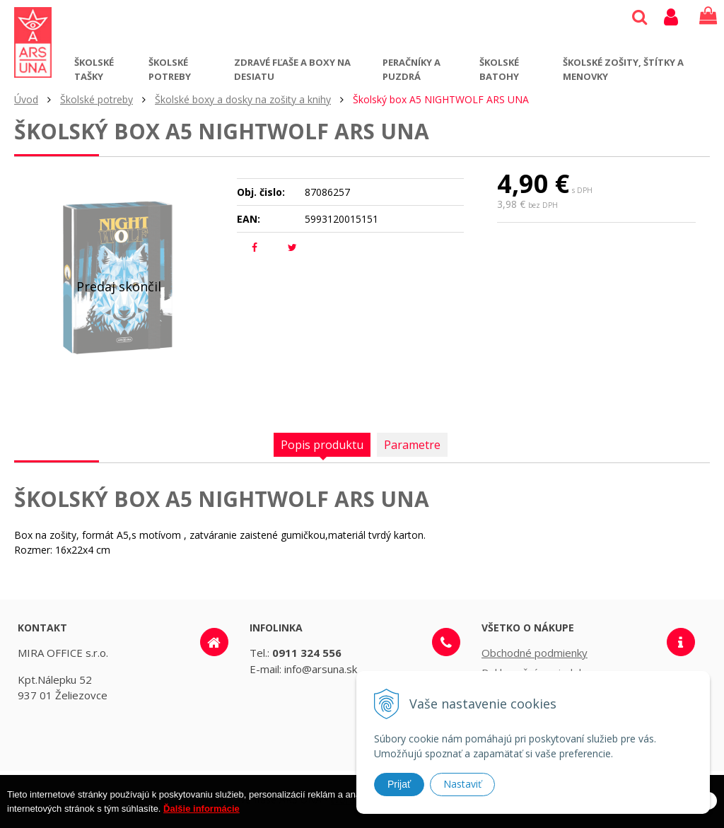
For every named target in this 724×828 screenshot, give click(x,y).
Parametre (412, 445)
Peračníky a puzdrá (411, 69)
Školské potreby (169, 69)
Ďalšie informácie (201, 817)
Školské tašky (94, 69)
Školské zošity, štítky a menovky (623, 69)
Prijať (399, 784)
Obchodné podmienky (534, 653)
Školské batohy (499, 69)
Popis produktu (322, 445)
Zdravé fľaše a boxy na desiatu (292, 69)
